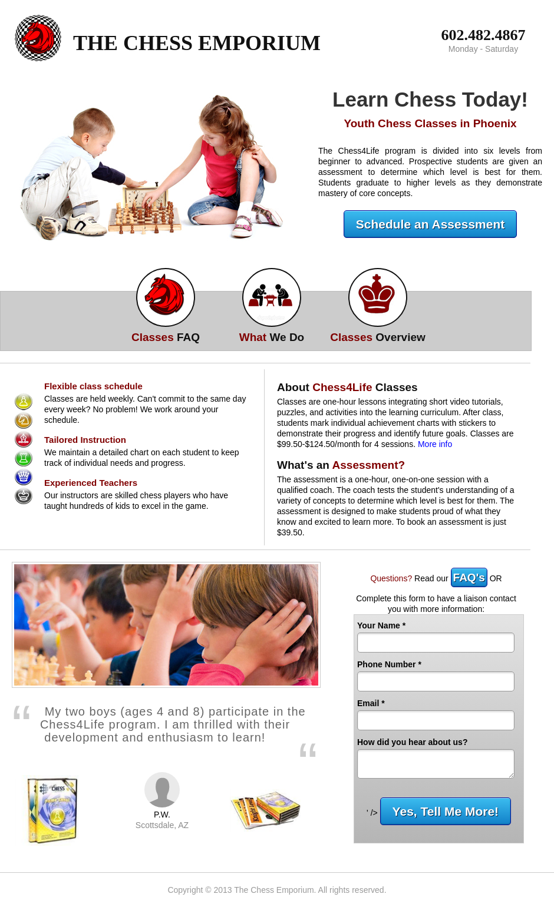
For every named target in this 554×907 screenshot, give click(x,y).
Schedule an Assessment (430, 224)
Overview (378, 337)
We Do (271, 337)
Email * (371, 703)
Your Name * (381, 625)
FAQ (165, 337)
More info (435, 444)
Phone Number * (389, 664)
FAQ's (469, 577)
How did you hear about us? (412, 742)
